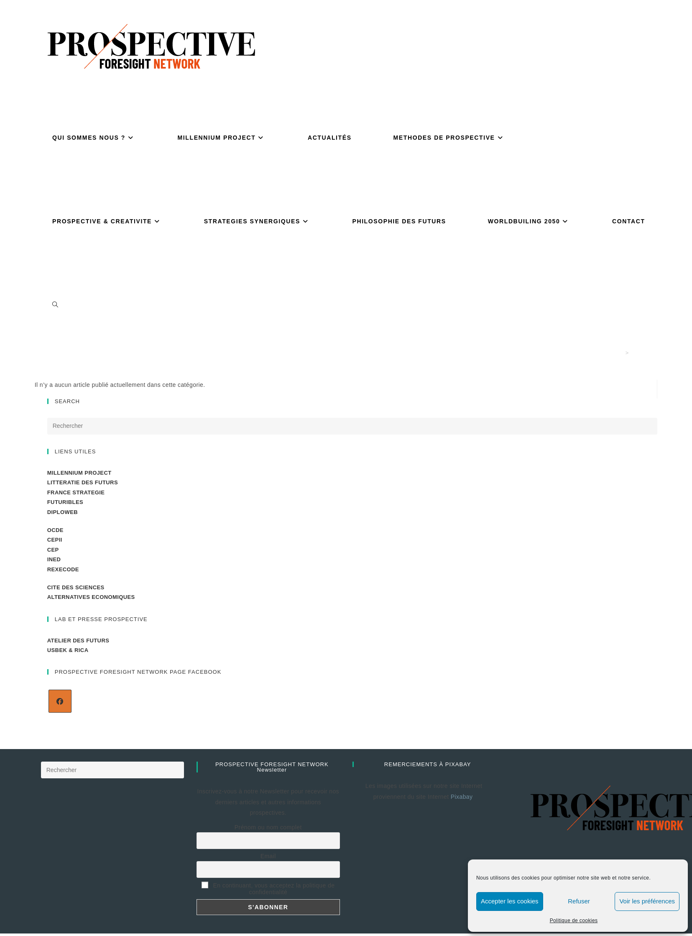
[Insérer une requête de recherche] (352, 426)
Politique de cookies (574, 920)
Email (268, 856)
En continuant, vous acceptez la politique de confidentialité (268, 888)
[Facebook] (60, 701)
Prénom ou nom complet (268, 827)
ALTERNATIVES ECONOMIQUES (91, 597)
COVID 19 (644, 353)
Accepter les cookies (510, 901)
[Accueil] (620, 353)
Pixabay (463, 796)
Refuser (579, 901)
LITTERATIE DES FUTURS (82, 482)
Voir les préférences (647, 901)
